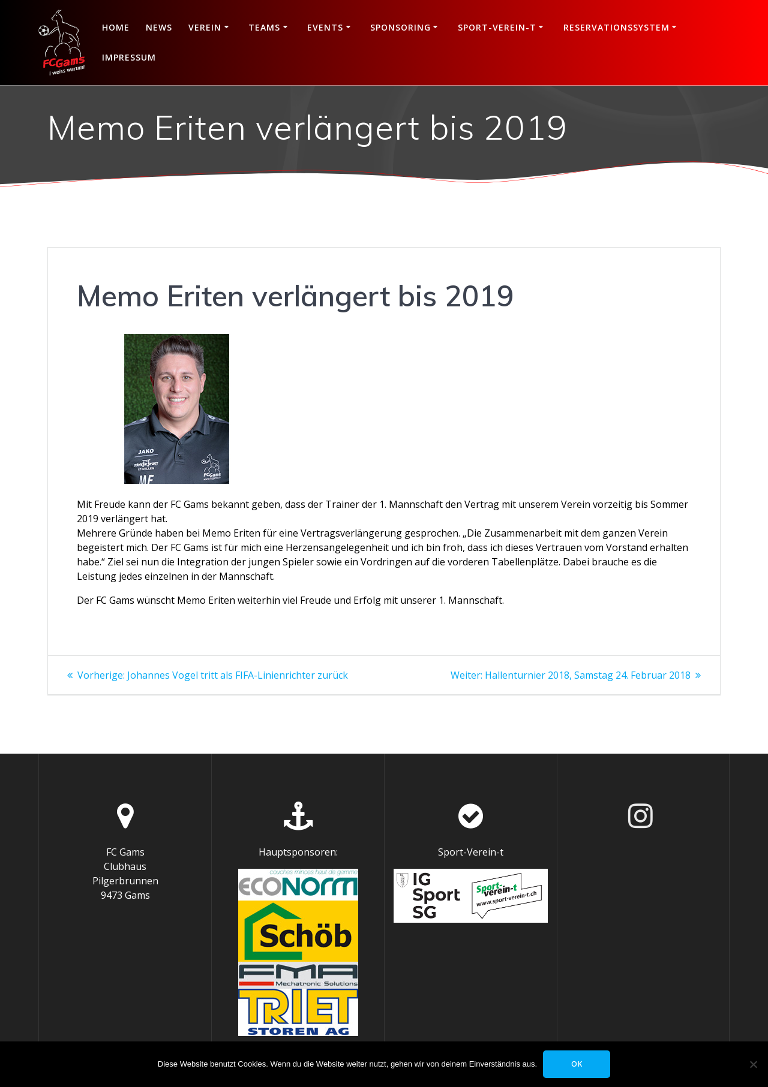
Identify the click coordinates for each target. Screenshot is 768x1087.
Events (325, 27)
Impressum (129, 57)
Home (116, 27)
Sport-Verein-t (497, 27)
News (159, 27)
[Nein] (753, 1064)
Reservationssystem (616, 27)
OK (577, 1064)
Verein (204, 27)
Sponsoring (400, 27)
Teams (264, 27)
